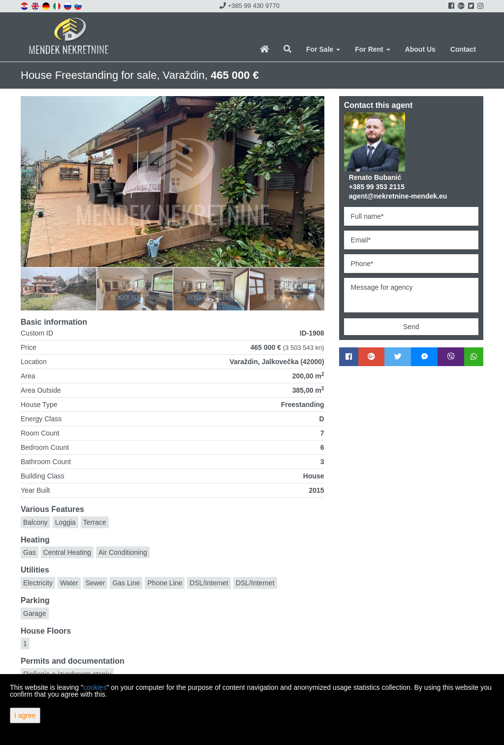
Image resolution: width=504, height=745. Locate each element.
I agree (25, 715)
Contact (463, 49)
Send (411, 327)
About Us (420, 49)
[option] (59, 288)
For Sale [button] (323, 49)
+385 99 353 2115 (377, 187)
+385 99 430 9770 (250, 5)
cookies (94, 687)
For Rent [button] (372, 49)
